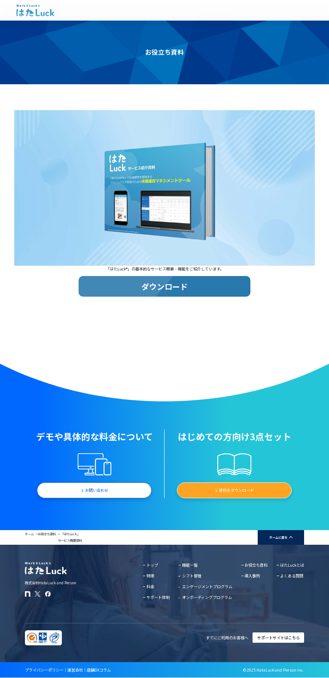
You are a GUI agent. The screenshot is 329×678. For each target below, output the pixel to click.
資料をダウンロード (236, 490)
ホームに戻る (278, 537)
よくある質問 (291, 576)
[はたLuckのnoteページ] (27, 594)
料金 (150, 586)
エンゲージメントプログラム (207, 586)
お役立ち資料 (47, 533)
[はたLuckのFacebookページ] (48, 594)
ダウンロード (164, 286)
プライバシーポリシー (44, 670)
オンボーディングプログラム (207, 597)
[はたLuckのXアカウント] (37, 594)
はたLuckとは (292, 565)
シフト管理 (191, 576)
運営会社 (75, 670)
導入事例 (252, 576)
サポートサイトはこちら (278, 638)
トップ (152, 565)
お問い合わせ (96, 490)
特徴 (150, 576)
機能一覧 (190, 565)
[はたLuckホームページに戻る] (35, 10)
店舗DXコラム (99, 670)
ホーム (29, 533)
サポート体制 (158, 597)
